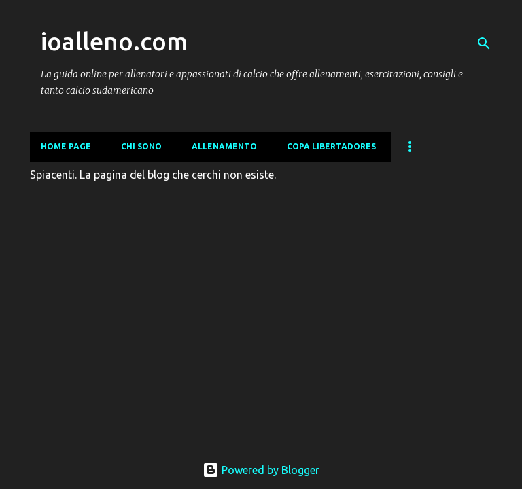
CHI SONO (141, 146)
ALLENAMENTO (224, 146)
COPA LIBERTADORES (331, 146)
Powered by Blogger (261, 470)
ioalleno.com (114, 41)
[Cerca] (484, 43)
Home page (66, 146)
